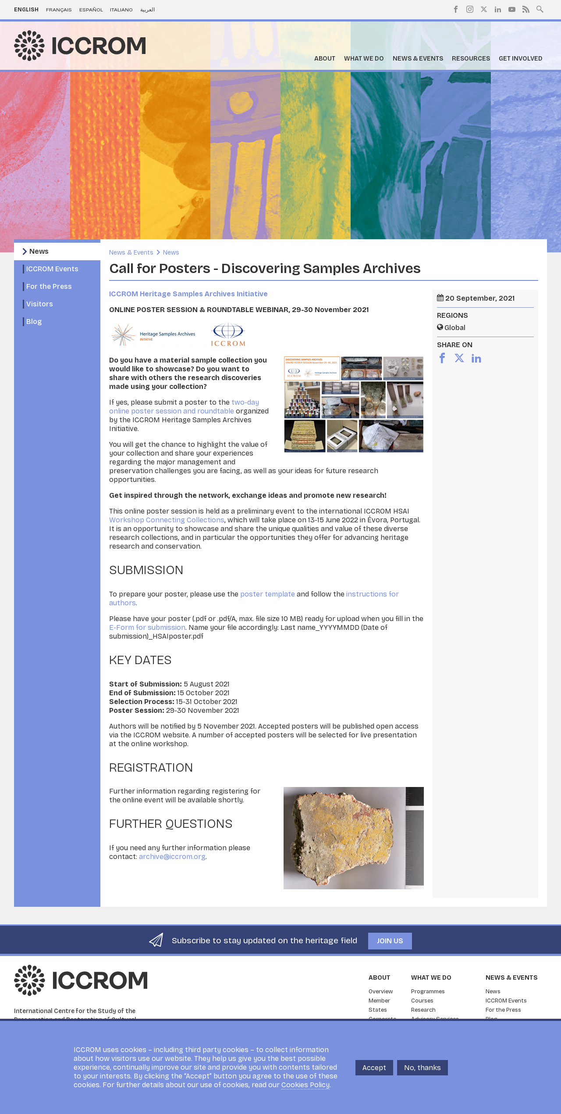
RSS (525, 9)
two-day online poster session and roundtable (184, 406)
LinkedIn (497, 9)
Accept (374, 1068)
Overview (381, 991)
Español (91, 10)
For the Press (49, 286)
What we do (364, 58)
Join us (390, 941)
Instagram (469, 9)
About (324, 58)
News (39, 251)
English (26, 10)
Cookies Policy (305, 1085)
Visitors (39, 304)
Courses (422, 1000)
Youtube (511, 9)
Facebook (455, 9)
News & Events (418, 58)
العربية (147, 10)
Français (59, 10)
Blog (34, 321)
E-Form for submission (147, 627)
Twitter (483, 9)
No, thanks (422, 1068)
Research (423, 1009)
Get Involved (521, 58)
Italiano (121, 10)
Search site (539, 8)
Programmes (428, 991)
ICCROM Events (52, 269)
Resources (471, 58)
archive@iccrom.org (172, 856)
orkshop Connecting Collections (170, 520)
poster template (267, 594)
